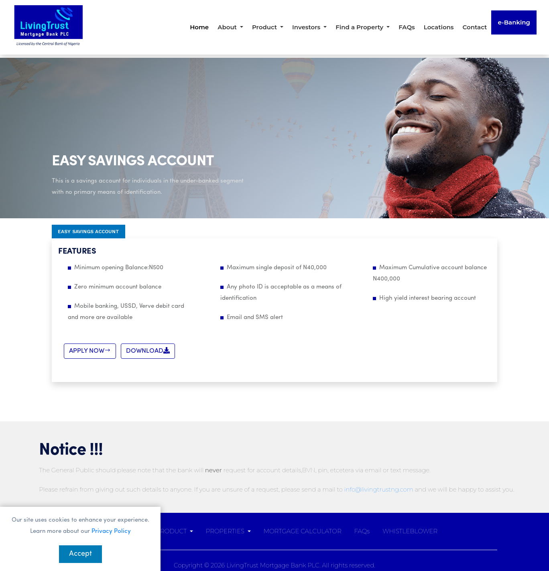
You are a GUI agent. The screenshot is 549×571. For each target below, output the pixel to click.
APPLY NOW (90, 350)
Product (265, 27)
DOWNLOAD (148, 350)
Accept (80, 554)
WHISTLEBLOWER (409, 531)
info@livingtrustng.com (378, 489)
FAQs (407, 27)
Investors (307, 27)
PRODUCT (172, 531)
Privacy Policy (111, 531)
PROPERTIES (226, 531)
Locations (439, 27)
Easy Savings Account (88, 231)
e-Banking (514, 22)
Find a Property (360, 27)
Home (199, 27)
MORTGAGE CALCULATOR (303, 531)
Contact (475, 27)
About (228, 27)
